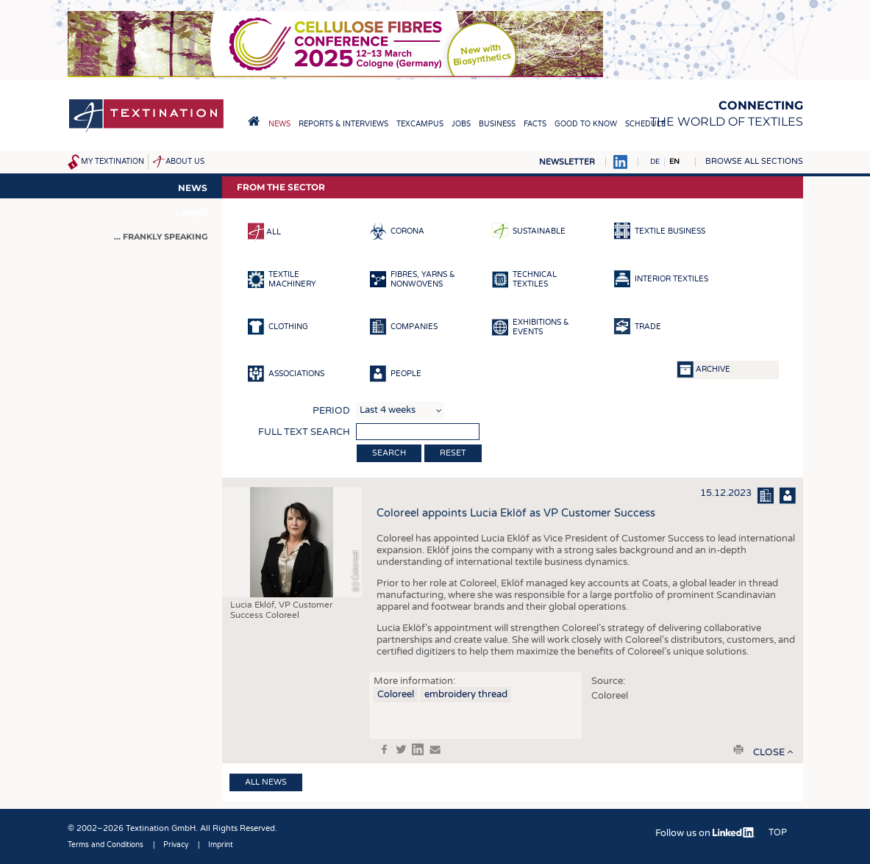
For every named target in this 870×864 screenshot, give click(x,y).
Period (331, 411)
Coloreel (395, 694)
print (738, 749)
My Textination (112, 161)
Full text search (304, 432)
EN (674, 161)
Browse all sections (754, 161)
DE (655, 161)
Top (778, 832)
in (417, 749)
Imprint (220, 844)
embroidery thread (465, 694)
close (769, 752)
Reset (453, 453)
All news (266, 782)
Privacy (175, 844)
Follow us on (705, 833)
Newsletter (567, 162)
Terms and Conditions (105, 844)
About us (184, 161)
